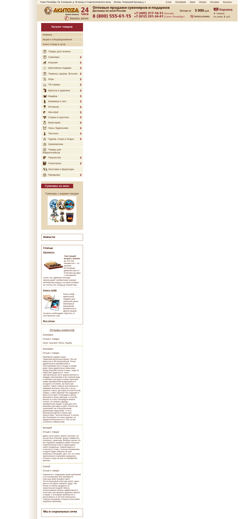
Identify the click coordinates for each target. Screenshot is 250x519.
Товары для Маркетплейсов (52, 151)
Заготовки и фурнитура (58, 169)
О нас (168, 2)
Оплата (202, 2)
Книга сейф (50, 290)
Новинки (47, 34)
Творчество (52, 157)
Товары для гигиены (57, 51)
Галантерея (52, 163)
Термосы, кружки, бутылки (60, 74)
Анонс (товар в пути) (54, 44)
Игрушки (50, 62)
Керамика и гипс (54, 101)
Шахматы (49, 252)
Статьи (48, 248)
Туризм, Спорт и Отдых (58, 139)
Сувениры (51, 57)
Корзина (225, 9)
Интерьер (51, 107)
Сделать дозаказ (202, 16)
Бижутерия (51, 122)
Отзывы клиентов (62, 330)
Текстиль (50, 134)
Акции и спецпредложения (57, 39)
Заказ (192, 2)
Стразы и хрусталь (56, 117)
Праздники (51, 175)
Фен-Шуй (50, 112)
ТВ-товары (51, 85)
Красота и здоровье (56, 91)
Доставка (214, 2)
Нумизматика (53, 144)
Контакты (227, 2)
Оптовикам (180, 2)
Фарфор (50, 96)
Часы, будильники (55, 128)
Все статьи (49, 321)
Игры (48, 79)
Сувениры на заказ (57, 186)
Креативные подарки (57, 68)
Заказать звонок (79, 18)
